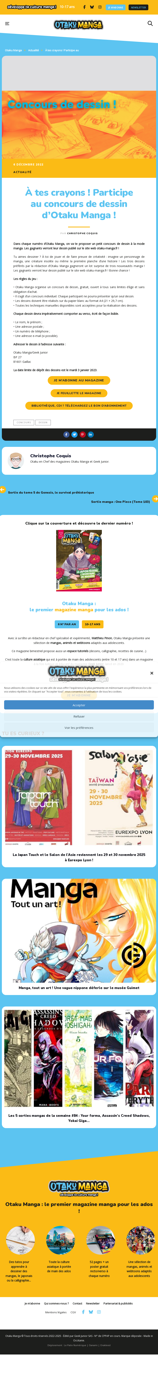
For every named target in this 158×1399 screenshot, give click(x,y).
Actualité (22, 172)
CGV (73, 1312)
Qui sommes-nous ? (56, 1303)
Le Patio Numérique (75, 1345)
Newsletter (138, 7)
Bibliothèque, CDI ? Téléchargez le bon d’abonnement (79, 406)
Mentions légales (56, 1312)
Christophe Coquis (82, 233)
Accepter (79, 705)
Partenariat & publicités (118, 1303)
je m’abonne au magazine (79, 380)
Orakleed (105, 1345)
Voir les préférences (79, 727)
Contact (77, 1303)
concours (24, 422)
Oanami (93, 1345)
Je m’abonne (115, 7)
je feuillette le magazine (79, 393)
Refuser (79, 716)
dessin (43, 422)
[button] (152, 673)
